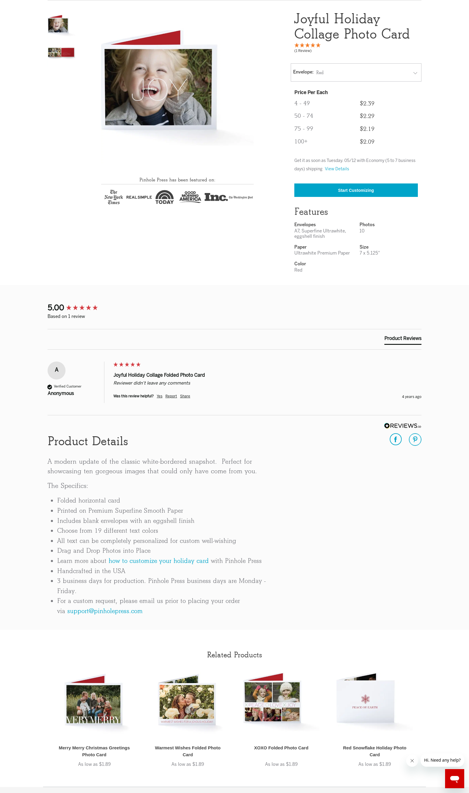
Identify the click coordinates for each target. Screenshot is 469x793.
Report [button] (171, 396)
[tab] (402, 340)
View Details (337, 169)
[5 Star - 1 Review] (356, 49)
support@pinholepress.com (105, 611)
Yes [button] (159, 396)
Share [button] (185, 396)
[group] (79, 308)
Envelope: (303, 72)
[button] (61, 25)
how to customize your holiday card (159, 560)
